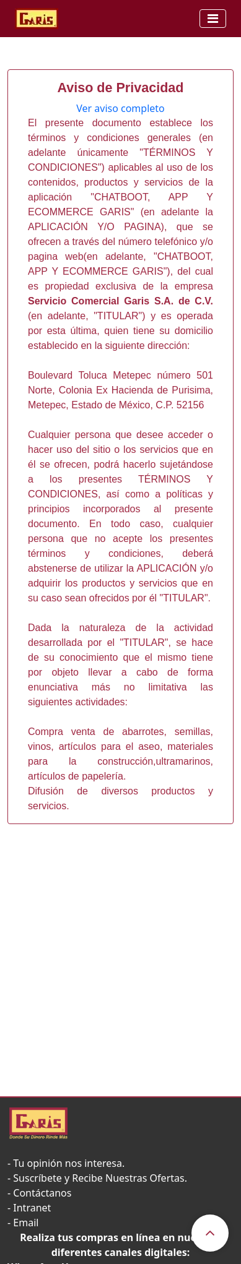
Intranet (32, 1208)
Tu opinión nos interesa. (69, 1163)
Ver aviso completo (120, 108)
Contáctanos (42, 1193)
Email (25, 1222)
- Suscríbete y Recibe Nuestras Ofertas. (97, 1178)
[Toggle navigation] (212, 18)
